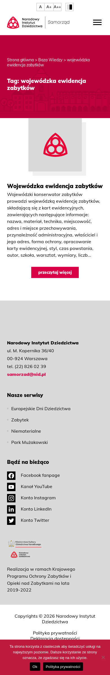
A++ (57, 6)
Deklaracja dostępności (55, 638)
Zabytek (20, 420)
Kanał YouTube (29, 486)
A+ (48, 6)
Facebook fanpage (33, 475)
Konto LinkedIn (29, 509)
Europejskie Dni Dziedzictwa (41, 408)
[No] (103, 657)
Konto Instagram (31, 497)
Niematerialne (26, 431)
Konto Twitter (28, 520)
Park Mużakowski (29, 442)
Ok (35, 667)
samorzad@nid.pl (26, 374)
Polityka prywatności (55, 633)
